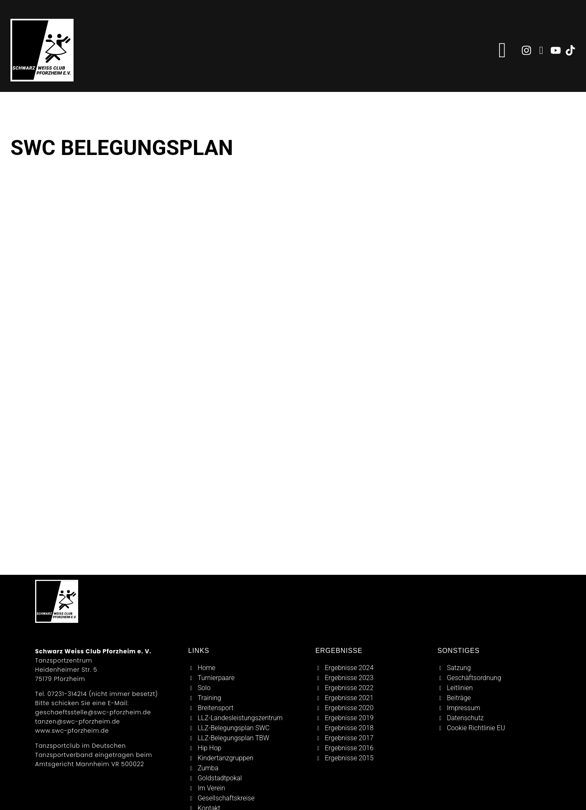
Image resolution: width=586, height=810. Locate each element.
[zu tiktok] (570, 50)
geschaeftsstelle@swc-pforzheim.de (93, 712)
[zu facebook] (541, 50)
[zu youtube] (555, 50)
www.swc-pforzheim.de (72, 730)
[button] (502, 50)
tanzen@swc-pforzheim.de (77, 721)
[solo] (247, 688)
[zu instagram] (526, 50)
